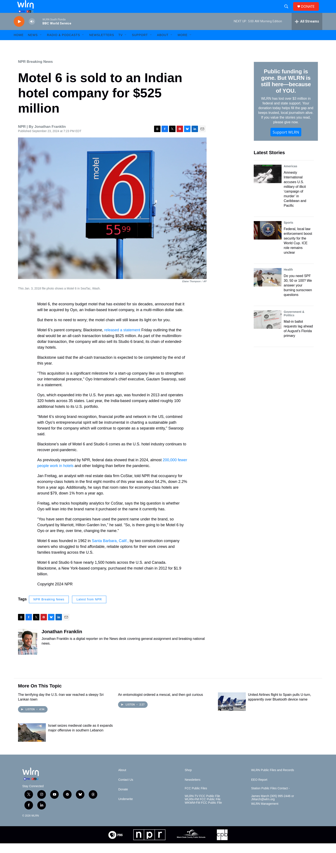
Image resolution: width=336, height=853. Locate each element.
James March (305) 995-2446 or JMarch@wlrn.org (272, 807)
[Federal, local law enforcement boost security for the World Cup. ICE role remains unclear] (268, 240)
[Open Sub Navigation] (41, 44)
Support (140, 44)
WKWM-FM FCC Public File (203, 812)
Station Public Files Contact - (270, 798)
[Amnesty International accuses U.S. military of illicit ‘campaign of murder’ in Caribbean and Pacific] (268, 183)
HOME (19, 44)
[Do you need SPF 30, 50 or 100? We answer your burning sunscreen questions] (268, 287)
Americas (290, 176)
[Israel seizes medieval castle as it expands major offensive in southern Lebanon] (32, 742)
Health (288, 279)
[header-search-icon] (288, 11)
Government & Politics (294, 323)
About (162, 44)
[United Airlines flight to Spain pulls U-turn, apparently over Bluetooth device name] (232, 711)
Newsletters (101, 44)
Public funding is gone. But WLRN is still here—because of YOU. (286, 91)
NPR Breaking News (35, 71)
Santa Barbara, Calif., (110, 550)
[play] (19, 31)
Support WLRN (286, 141)
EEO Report (259, 789)
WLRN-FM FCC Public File (202, 809)
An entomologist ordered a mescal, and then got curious (160, 704)
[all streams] (307, 31)
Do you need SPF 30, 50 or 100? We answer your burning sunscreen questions (298, 295)
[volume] (32, 31)
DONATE (310, 11)
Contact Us (125, 789)
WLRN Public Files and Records (272, 779)
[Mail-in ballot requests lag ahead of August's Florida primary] (268, 329)
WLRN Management (264, 813)
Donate (123, 799)
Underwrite (125, 808)
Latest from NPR (89, 609)
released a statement (122, 340)
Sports (288, 232)
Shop (188, 779)
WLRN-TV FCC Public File (202, 805)
